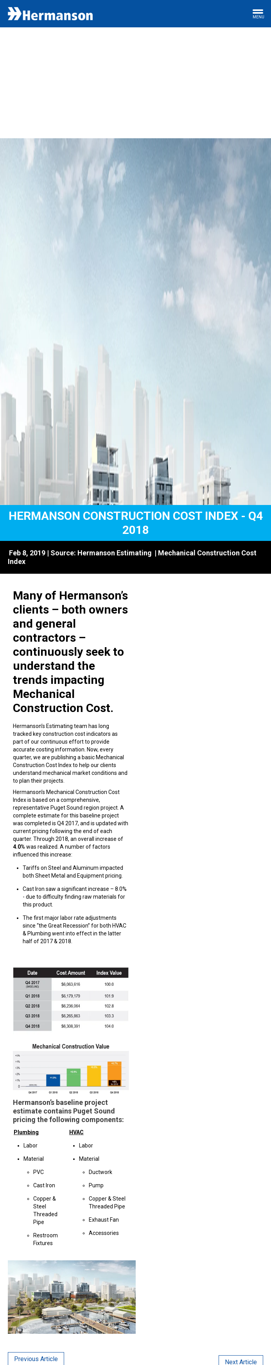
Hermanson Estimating (114, 553)
